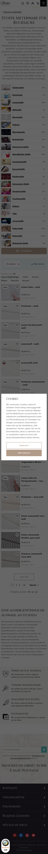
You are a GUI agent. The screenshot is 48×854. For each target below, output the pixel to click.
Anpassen (24, 445)
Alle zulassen (24, 452)
